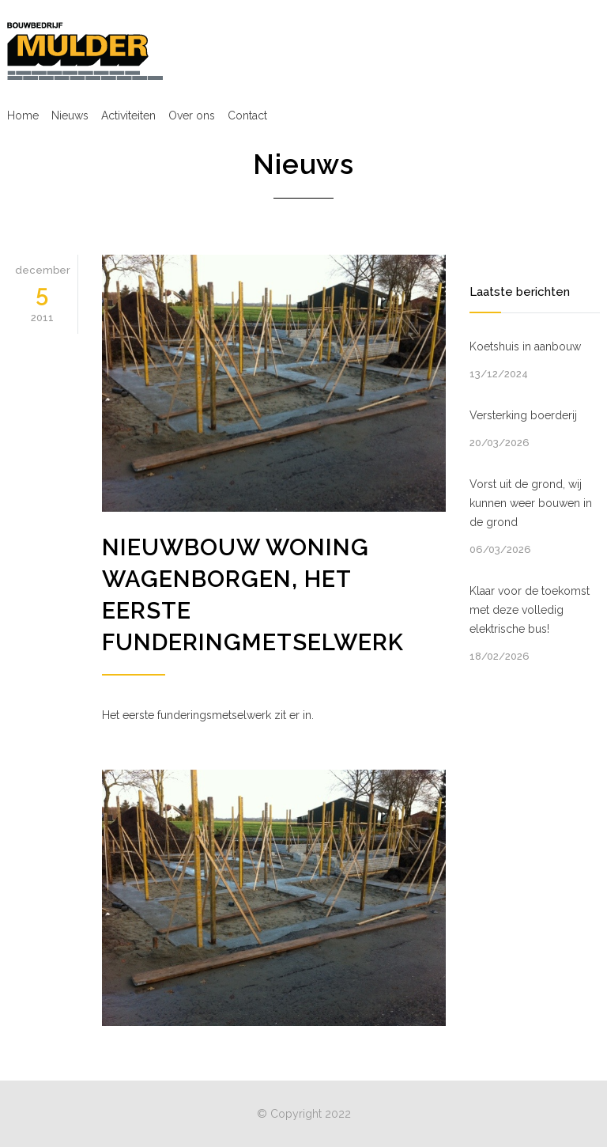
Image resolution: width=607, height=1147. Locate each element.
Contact (247, 115)
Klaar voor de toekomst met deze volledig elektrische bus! (529, 610)
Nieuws (70, 115)
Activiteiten (128, 115)
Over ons (191, 115)
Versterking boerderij (523, 415)
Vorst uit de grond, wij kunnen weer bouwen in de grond (530, 503)
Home (23, 115)
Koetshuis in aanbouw (525, 346)
